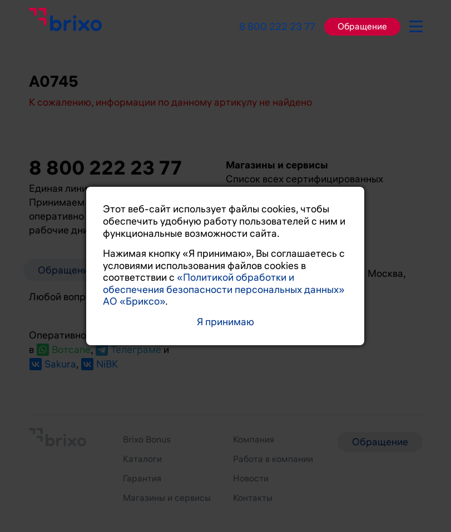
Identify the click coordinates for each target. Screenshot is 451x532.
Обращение (362, 26)
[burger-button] (416, 24)
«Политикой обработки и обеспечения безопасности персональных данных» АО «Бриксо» (224, 289)
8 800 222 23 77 (277, 27)
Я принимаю (225, 322)
